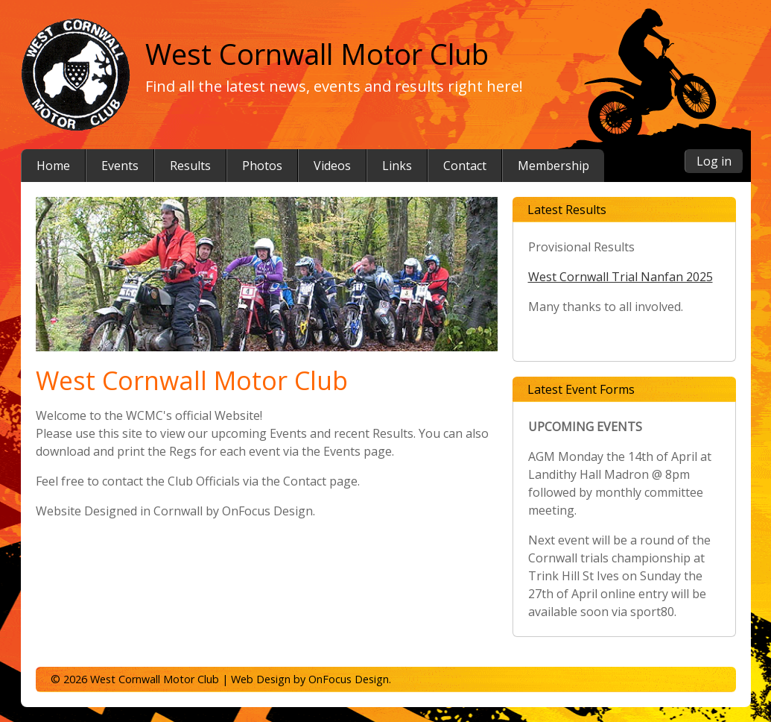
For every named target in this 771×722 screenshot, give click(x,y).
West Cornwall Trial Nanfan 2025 (620, 277)
